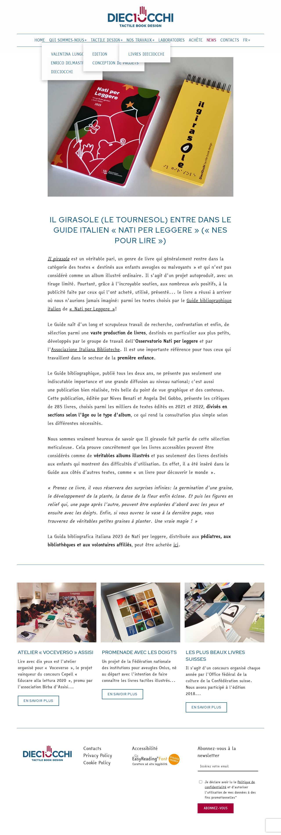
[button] (38, 701)
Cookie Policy (96, 762)
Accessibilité (145, 748)
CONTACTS (229, 40)
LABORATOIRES (172, 40)
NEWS (211, 40)
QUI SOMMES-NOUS (67, 40)
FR (246, 40)
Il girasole (58, 258)
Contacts (92, 748)
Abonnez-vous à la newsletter (217, 752)
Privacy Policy (97, 755)
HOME (39, 40)
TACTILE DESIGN (106, 40)
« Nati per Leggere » (92, 308)
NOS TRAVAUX (139, 40)
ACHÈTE (195, 40)
